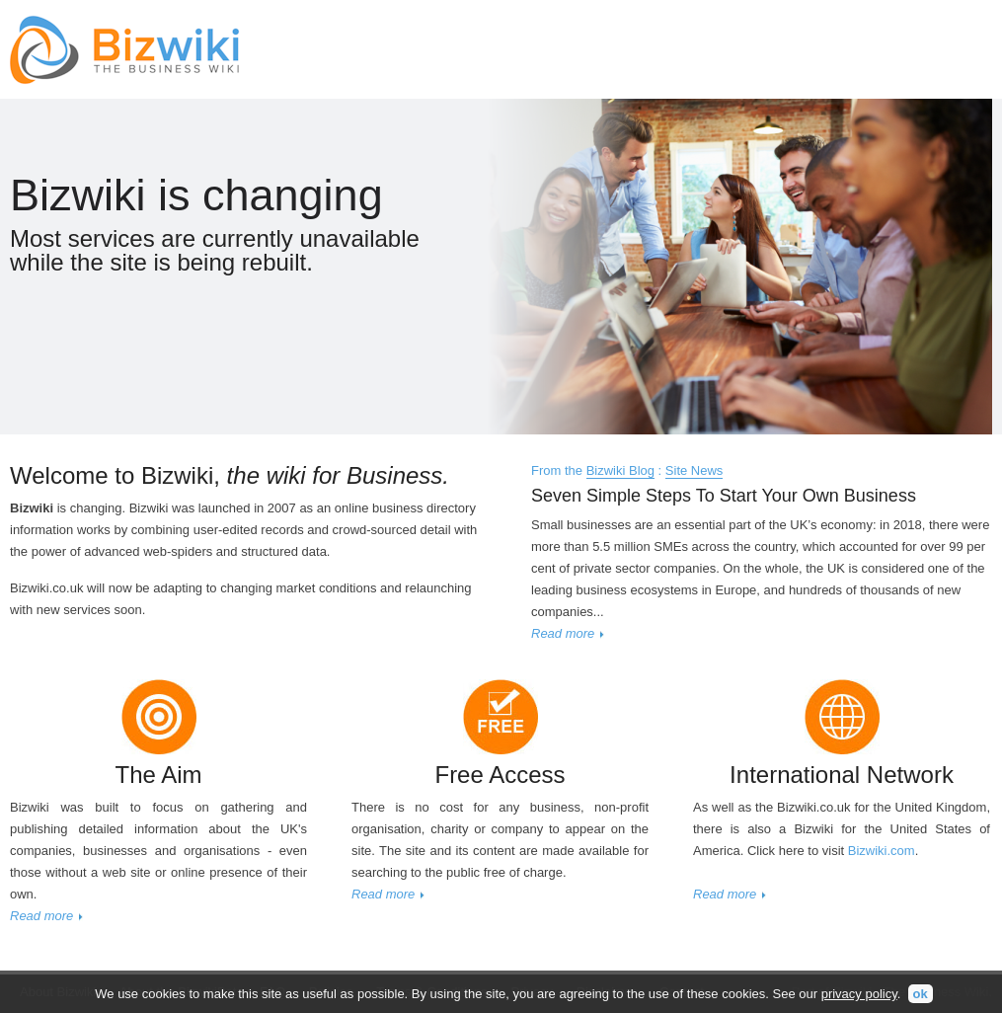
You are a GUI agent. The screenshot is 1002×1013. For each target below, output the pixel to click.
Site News (694, 470)
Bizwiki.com (881, 850)
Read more (562, 633)
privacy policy (859, 993)
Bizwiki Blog (620, 470)
